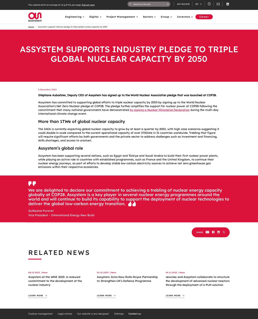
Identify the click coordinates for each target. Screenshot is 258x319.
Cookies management (40, 313)
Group (165, 16)
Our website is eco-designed (93, 313)
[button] (167, 4)
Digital (94, 16)
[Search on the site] (150, 4)
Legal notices (65, 313)
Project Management (120, 16)
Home (31, 27)
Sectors (148, 16)
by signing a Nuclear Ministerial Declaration (160, 110)
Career (204, 16)
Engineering (73, 16)
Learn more (35, 295)
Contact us (135, 313)
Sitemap (119, 313)
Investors (183, 16)
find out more (88, 5)
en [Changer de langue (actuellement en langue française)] (197, 4)
